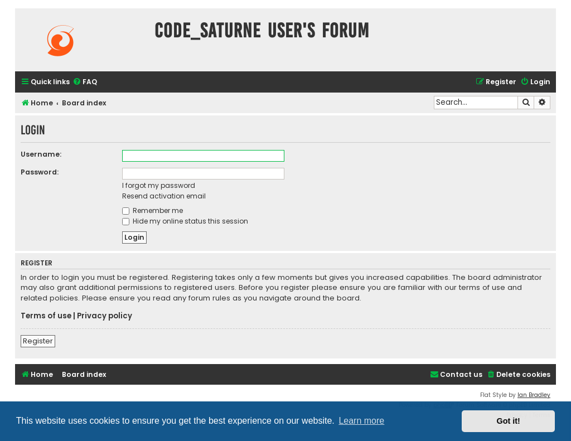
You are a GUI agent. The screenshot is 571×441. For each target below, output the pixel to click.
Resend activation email (164, 196)
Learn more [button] (361, 420)
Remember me (152, 210)
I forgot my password (158, 185)
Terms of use (46, 316)
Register (38, 341)
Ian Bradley (533, 395)
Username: (41, 154)
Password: (40, 172)
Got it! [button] (508, 420)
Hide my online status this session (185, 221)
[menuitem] (84, 82)
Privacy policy (104, 316)
